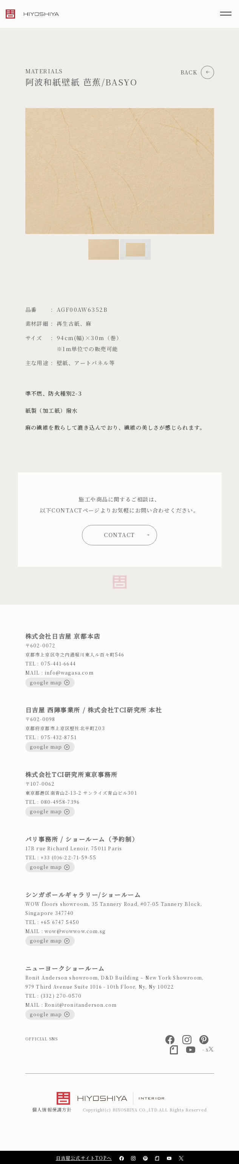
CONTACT (126, 535)
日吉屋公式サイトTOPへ (84, 1158)
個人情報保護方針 (52, 1109)
